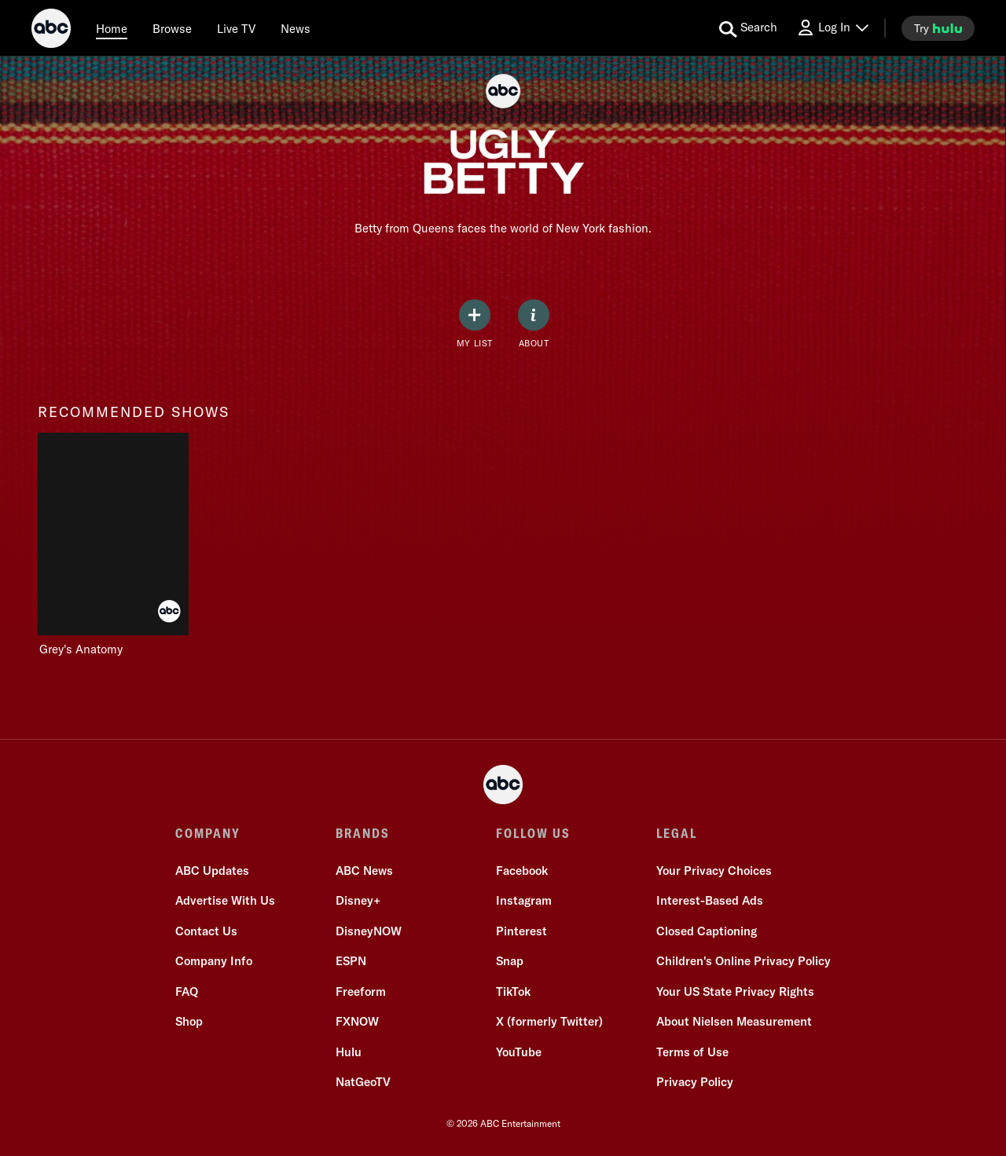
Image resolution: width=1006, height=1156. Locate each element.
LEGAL (676, 833)
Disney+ (358, 900)
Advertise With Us (225, 900)
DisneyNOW (369, 931)
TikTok (513, 991)
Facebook (522, 870)
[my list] (475, 324)
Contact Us (206, 931)
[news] (295, 28)
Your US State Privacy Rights (735, 991)
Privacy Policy (694, 1081)
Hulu (349, 1051)
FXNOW (357, 1021)
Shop (189, 1021)
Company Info (213, 960)
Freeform (361, 991)
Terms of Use (692, 1051)
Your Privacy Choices (714, 870)
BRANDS (363, 833)
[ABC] (51, 31)
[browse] (172, 28)
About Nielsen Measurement (734, 1021)
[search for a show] (748, 28)
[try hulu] (938, 28)
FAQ (186, 991)
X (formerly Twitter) (549, 1021)
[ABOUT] (533, 324)
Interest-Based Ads (709, 900)
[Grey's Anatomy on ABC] (113, 545)
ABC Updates (212, 870)
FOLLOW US (533, 833)
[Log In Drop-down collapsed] (832, 28)
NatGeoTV (363, 1081)
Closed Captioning (706, 931)
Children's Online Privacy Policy (743, 960)
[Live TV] (236, 28)
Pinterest (521, 931)
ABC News (364, 870)
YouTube (519, 1051)
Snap (509, 960)
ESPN (351, 960)
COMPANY (207, 833)
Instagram (524, 900)
